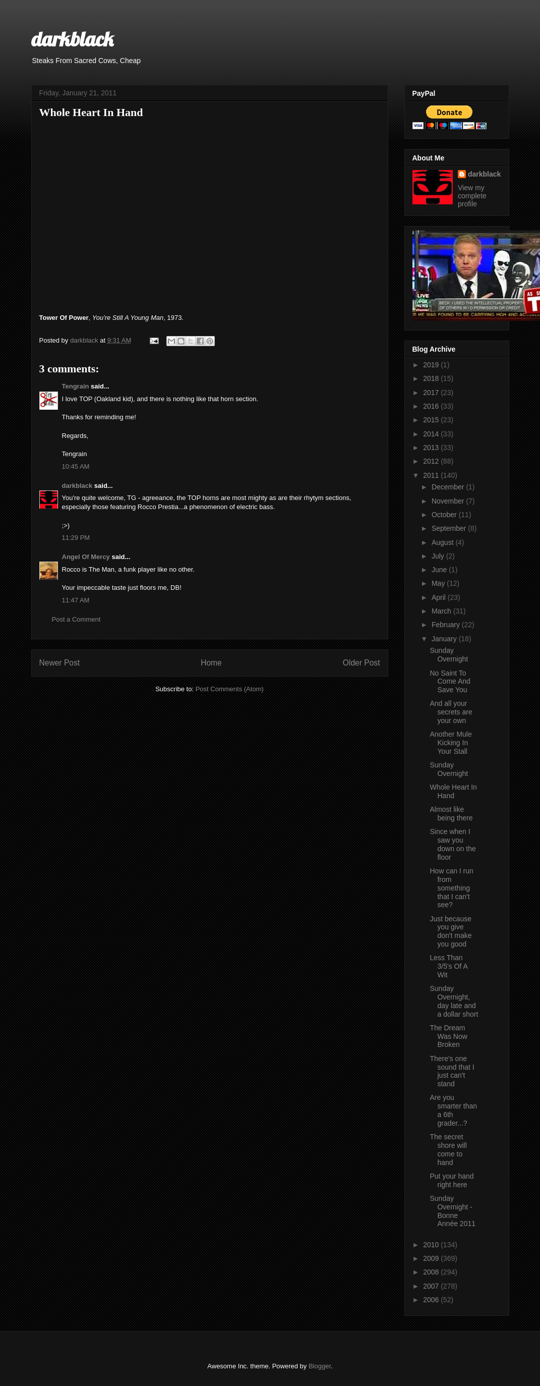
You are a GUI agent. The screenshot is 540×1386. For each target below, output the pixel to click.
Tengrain (75, 386)
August (443, 542)
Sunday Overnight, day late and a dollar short (454, 1001)
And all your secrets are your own (451, 712)
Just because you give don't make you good (450, 931)
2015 (432, 420)
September (450, 528)
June (440, 570)
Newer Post (59, 662)
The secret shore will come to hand (448, 1149)
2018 (432, 378)
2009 (432, 1258)
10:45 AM (76, 466)
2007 (432, 1286)
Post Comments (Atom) (230, 689)
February (447, 625)
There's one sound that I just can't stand (452, 1071)
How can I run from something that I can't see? (451, 888)
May (439, 583)
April (440, 597)
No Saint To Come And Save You (450, 681)
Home (211, 662)
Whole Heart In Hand (453, 791)
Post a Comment (76, 619)
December (449, 487)
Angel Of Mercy (86, 557)
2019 (432, 365)
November (449, 501)
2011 (432, 475)
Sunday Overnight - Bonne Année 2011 (452, 1211)
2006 (432, 1300)
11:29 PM (76, 537)
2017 (432, 393)
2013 (432, 447)
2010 (432, 1245)
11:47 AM (76, 600)
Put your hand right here (451, 1180)
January (445, 639)
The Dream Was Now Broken (448, 1036)
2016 (432, 406)
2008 (432, 1272)
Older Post (361, 662)
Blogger (320, 1366)
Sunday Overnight (449, 654)
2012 (432, 461)
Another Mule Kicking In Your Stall (450, 742)
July (439, 556)
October (445, 515)
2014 (432, 434)
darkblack (72, 38)
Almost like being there (451, 813)
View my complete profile (472, 196)
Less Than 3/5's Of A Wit (448, 966)
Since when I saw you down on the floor (452, 844)
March (442, 611)
